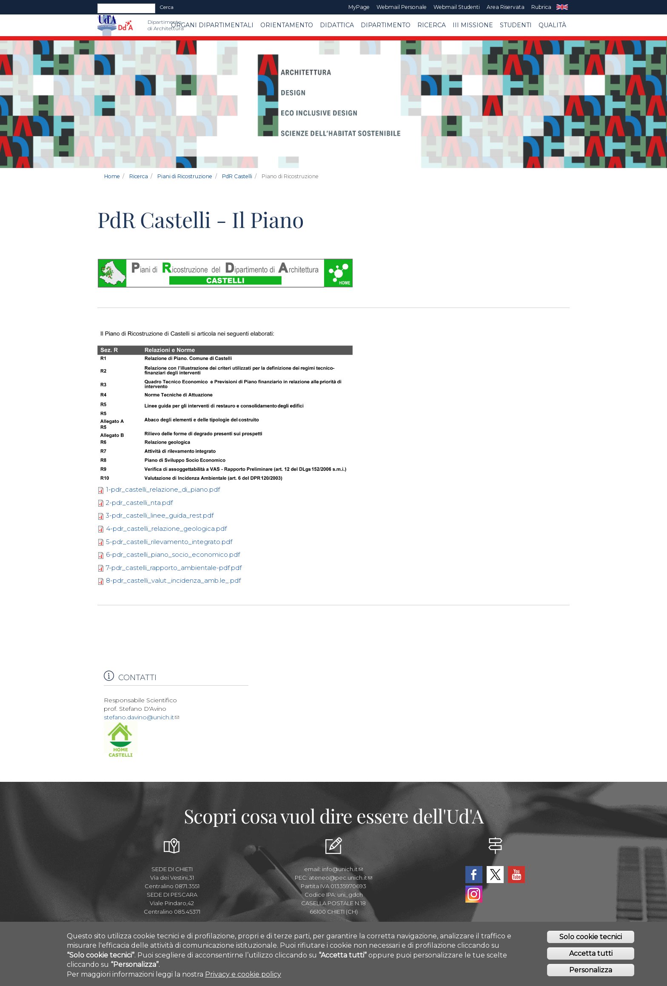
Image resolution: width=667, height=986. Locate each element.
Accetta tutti (591, 953)
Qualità (552, 25)
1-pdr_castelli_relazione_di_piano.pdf (163, 489)
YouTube (516, 874)
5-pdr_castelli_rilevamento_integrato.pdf (169, 542)
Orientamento (286, 25)
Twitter (495, 874)
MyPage (359, 7)
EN (562, 7)
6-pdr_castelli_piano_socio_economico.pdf (173, 554)
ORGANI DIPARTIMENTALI (212, 25)
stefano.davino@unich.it (141, 717)
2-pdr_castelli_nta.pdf (139, 503)
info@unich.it (342, 869)
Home (112, 176)
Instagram (474, 894)
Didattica (337, 25)
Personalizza (590, 970)
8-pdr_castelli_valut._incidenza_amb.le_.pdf (173, 580)
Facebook (474, 874)
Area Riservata (505, 7)
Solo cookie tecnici (590, 937)
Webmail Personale (401, 7)
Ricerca (431, 25)
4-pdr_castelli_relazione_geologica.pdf (166, 528)
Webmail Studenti (456, 7)
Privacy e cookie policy (243, 974)
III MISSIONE (473, 25)
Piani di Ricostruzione (184, 176)
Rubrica (541, 7)
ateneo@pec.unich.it (340, 877)
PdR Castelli (237, 176)
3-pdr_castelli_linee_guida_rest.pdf (160, 515)
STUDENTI (516, 25)
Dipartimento (385, 25)
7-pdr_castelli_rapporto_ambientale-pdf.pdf (174, 568)
